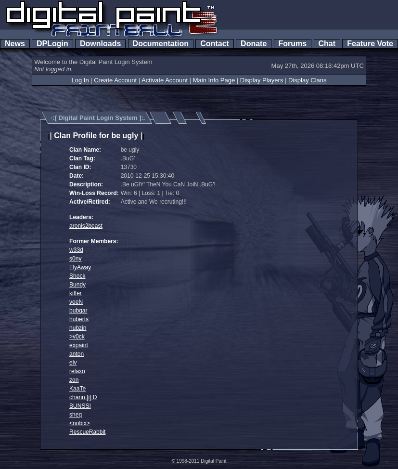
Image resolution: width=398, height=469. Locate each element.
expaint (78, 345)
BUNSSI (80, 406)
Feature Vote (370, 43)
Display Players (261, 80)
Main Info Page (214, 80)
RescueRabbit (87, 432)
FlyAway (80, 267)
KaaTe (77, 388)
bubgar (78, 310)
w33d (76, 250)
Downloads (100, 43)
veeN (76, 302)
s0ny (75, 258)
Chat (327, 43)
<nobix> (79, 423)
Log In (80, 80)
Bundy (77, 284)
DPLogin (52, 43)
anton (76, 354)
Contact (214, 43)
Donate (253, 43)
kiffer (75, 293)
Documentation (160, 43)
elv (73, 362)
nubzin (77, 328)
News (14, 43)
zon (73, 380)
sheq (75, 414)
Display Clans (307, 80)
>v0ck (77, 336)
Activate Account (164, 80)
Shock (77, 276)
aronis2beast (86, 225)
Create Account (115, 80)
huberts (79, 319)
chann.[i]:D (83, 397)
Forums (292, 43)
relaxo (77, 371)
